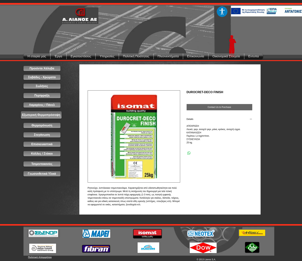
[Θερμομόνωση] (41, 125)
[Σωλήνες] (41, 86)
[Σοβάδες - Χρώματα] (41, 77)
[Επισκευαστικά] (41, 144)
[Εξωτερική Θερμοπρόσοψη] (41, 115)
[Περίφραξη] (41, 95)
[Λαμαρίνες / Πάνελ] (41, 105)
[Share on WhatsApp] (189, 153)
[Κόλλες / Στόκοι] (41, 153)
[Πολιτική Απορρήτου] (40, 257)
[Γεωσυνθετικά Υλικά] (41, 173)
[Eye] (222, 12)
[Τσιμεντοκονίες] (41, 164)
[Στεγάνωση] (41, 134)
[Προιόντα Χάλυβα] (41, 68)
